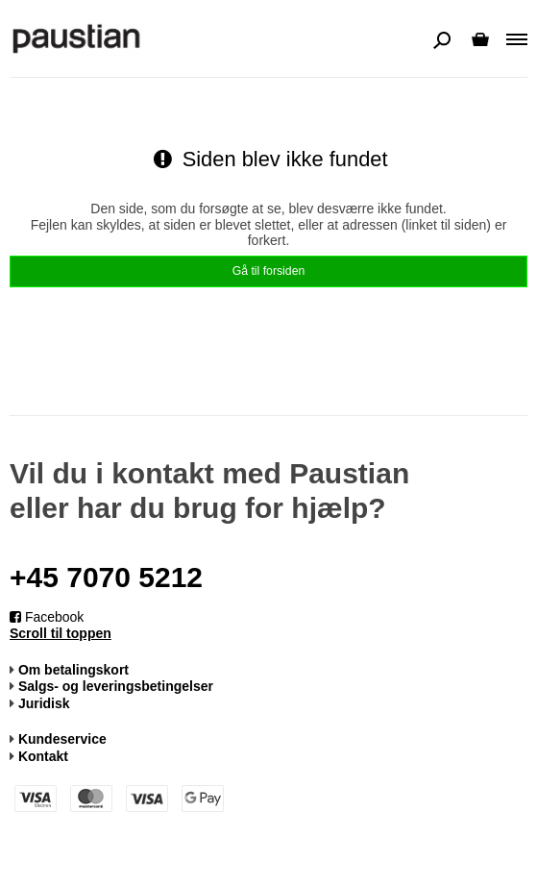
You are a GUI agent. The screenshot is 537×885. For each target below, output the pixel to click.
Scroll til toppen (60, 633)
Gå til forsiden (268, 271)
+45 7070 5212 (106, 577)
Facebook (47, 617)
